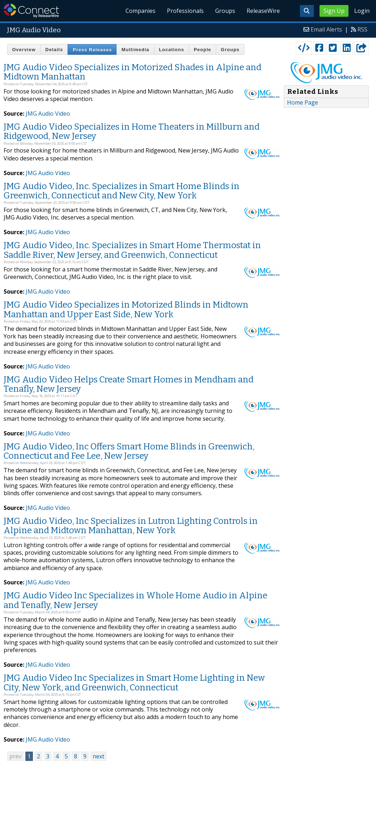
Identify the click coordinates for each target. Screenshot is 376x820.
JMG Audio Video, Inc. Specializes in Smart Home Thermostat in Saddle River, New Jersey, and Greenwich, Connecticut (132, 250)
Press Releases (92, 49)
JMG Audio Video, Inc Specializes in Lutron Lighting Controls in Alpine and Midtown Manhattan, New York (131, 525)
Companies (141, 11)
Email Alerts (326, 29)
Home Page (302, 102)
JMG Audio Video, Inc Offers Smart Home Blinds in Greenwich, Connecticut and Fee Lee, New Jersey (129, 451)
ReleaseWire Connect (31, 11)
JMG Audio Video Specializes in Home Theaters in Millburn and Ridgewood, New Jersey (131, 131)
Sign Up (334, 11)
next (98, 756)
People (202, 49)
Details (54, 49)
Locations (171, 49)
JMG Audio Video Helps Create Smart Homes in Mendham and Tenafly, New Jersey (128, 384)
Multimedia (135, 49)
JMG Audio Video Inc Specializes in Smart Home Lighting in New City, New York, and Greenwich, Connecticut (134, 682)
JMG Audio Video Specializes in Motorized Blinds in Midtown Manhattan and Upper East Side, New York (126, 309)
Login (362, 11)
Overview (24, 49)
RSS (362, 29)
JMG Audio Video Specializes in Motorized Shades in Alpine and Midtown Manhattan (132, 72)
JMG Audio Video (48, 113)
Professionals (185, 11)
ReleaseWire (263, 11)
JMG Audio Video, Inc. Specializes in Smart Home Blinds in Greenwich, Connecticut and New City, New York (121, 191)
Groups (225, 11)
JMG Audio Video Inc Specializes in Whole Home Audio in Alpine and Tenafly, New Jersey (135, 600)
